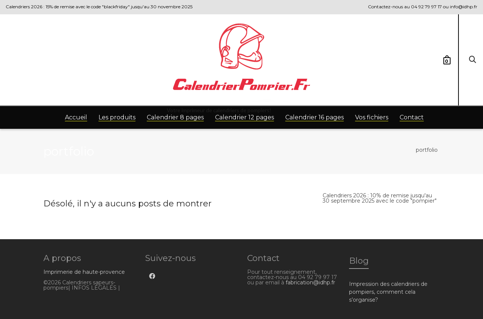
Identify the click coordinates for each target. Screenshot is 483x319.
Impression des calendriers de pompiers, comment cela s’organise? (388, 292)
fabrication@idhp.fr (310, 282)
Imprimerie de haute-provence (84, 272)
